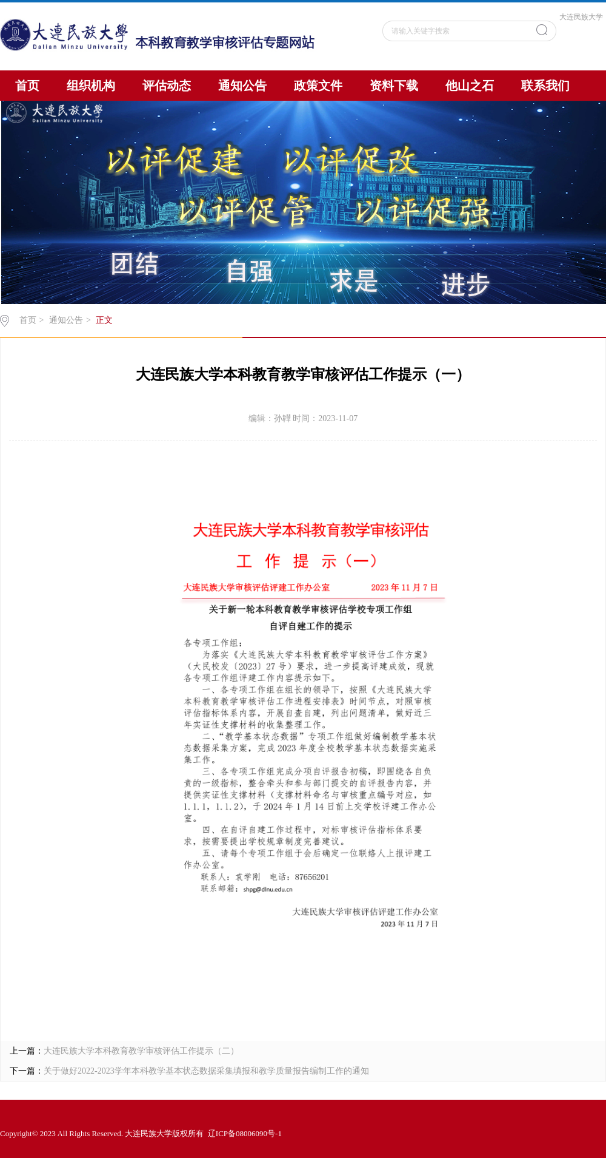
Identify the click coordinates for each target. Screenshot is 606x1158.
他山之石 (469, 85)
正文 (104, 320)
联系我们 (545, 85)
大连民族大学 (581, 17)
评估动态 (166, 85)
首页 (27, 85)
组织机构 (91, 85)
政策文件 (318, 85)
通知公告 (242, 85)
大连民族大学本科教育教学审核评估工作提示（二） (141, 1050)
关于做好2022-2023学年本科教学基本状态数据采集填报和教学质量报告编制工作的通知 (206, 1070)
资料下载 (394, 85)
